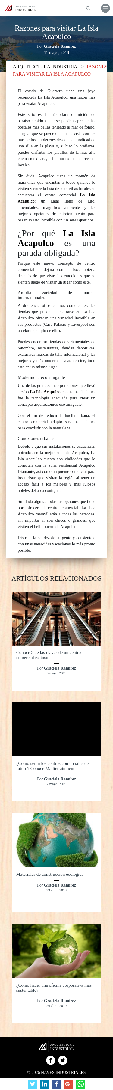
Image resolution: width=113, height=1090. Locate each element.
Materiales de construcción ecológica (49, 874)
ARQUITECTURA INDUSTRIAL (47, 66)
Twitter (62, 1060)
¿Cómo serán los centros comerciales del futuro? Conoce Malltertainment (53, 766)
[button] (105, 8)
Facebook (50, 1060)
